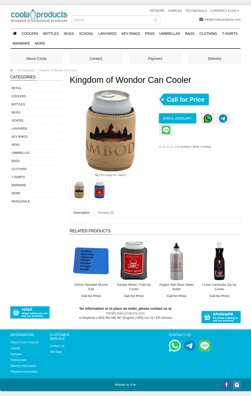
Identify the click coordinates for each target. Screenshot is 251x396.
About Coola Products (24, 342)
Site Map (56, 352)
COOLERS (30, 34)
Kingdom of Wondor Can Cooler (58, 70)
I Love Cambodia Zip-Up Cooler (219, 287)
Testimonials (196, 10)
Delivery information (23, 366)
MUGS (69, 34)
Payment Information (24, 371)
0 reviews (184, 146)
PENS (149, 34)
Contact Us (57, 346)
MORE (40, 43)
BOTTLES (51, 34)
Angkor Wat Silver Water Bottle (176, 287)
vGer (133, 384)
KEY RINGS (131, 34)
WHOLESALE (26, 70)
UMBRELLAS (169, 34)
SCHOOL (86, 34)
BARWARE (21, 43)
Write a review (202, 146)
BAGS (190, 34)
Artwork (157, 10)
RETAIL (17, 88)
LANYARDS (107, 34)
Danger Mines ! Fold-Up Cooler (134, 287)
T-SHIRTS (230, 34)
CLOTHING (208, 34)
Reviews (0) (106, 212)
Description (82, 212)
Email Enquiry (177, 118)
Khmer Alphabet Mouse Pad (91, 287)
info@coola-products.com (220, 19)
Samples (175, 10)
